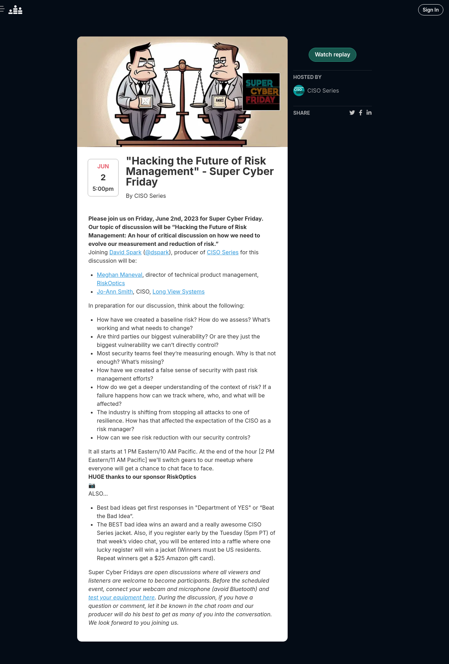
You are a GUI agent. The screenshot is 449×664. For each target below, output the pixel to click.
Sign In (431, 10)
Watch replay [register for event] (332, 54)
